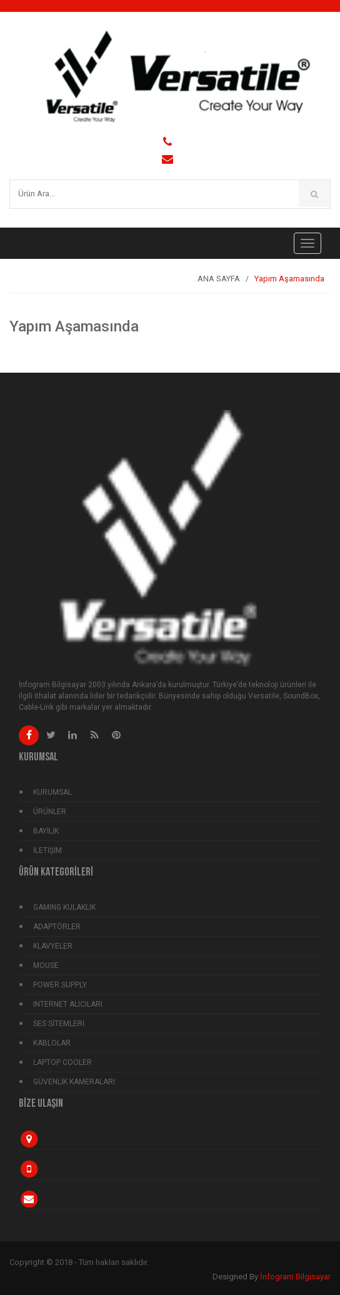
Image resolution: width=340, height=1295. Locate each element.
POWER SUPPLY (60, 984)
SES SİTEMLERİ (58, 1023)
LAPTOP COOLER (62, 1062)
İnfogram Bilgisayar (295, 1276)
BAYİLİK (46, 831)
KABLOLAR (52, 1043)
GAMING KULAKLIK (64, 907)
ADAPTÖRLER (57, 926)
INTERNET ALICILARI (67, 1004)
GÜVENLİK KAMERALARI (74, 1081)
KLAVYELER (52, 946)
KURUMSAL (52, 792)
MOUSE (46, 965)
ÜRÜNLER (49, 811)
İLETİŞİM (47, 850)
